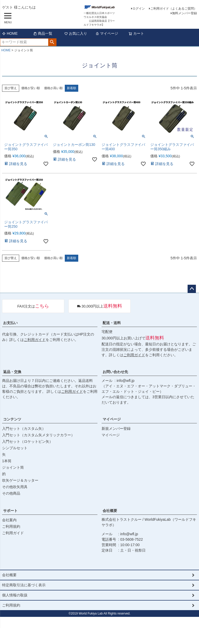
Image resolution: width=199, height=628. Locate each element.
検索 (52, 42)
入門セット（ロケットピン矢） (27, 441)
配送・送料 (112, 323)
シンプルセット (14, 448)
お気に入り (75, 33)
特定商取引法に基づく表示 (24, 585)
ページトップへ (192, 289)
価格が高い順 (53, 88)
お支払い (10, 323)
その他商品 (11, 493)
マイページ (106, 33)
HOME (10, 33)
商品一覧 (42, 33)
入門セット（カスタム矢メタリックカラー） (38, 435)
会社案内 (9, 520)
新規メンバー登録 (116, 428)
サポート (10, 511)
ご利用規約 (11, 526)
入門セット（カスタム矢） (24, 428)
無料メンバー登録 (184, 13)
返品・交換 (12, 372)
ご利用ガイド (35, 340)
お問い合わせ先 (115, 372)
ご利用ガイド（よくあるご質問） (173, 8)
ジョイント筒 (13, 467)
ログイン (138, 8)
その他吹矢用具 (14, 487)
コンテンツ (12, 419)
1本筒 (6, 461)
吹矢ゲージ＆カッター (20, 480)
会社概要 (110, 511)
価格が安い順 (30, 88)
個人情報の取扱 (14, 595)
